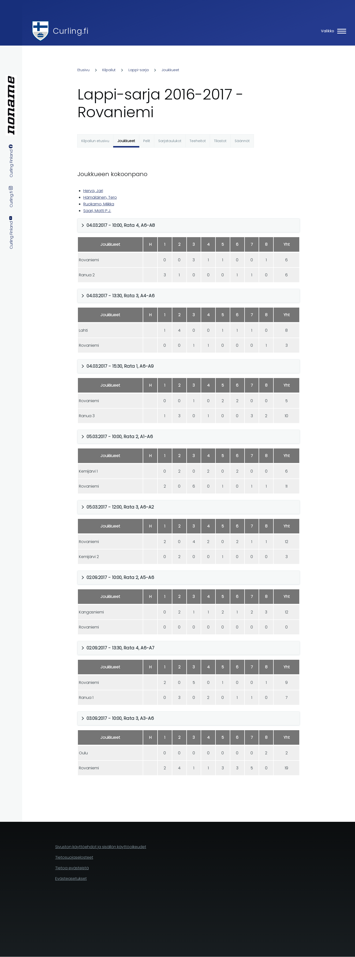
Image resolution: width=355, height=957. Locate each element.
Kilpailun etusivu (95, 140)
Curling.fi (70, 30)
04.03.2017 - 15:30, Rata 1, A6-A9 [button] (120, 366)
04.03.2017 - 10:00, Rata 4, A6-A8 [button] (121, 225)
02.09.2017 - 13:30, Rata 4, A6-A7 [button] (120, 648)
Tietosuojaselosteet (74, 857)
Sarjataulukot (169, 140)
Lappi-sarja (138, 69)
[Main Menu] (332, 31)
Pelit (146, 140)
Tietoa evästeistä (72, 868)
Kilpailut (109, 69)
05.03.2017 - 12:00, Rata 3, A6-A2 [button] (120, 507)
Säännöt (242, 140)
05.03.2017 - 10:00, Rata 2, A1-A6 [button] (120, 436)
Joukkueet (170, 69)
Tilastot (220, 140)
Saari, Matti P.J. (97, 211)
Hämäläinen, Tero (100, 197)
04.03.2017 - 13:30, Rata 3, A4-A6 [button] (121, 296)
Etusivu (83, 69)
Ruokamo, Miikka (98, 204)
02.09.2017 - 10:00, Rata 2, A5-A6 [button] (120, 577)
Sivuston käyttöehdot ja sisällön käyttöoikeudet (100, 847)
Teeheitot (198, 140)
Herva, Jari (93, 191)
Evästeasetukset (71, 878)
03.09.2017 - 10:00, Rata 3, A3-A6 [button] (120, 718)
